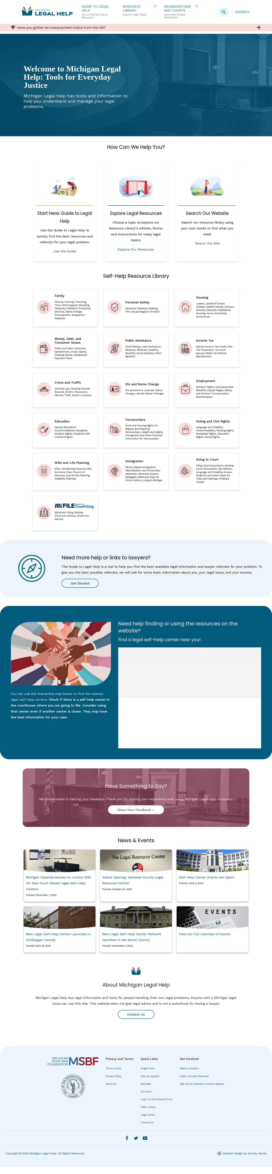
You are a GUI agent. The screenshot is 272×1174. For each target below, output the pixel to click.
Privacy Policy (113, 1083)
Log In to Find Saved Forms (156, 1106)
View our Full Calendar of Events (204, 941)
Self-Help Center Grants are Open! (206, 884)
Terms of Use (113, 1075)
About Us (111, 1091)
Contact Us (136, 1021)
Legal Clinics (148, 1122)
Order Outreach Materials (194, 1083)
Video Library (148, 1114)
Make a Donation (189, 1075)
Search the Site (207, 243)
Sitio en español (150, 1083)
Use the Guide (64, 251)
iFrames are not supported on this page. (189, 705)
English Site (147, 1075)
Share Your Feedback (136, 817)
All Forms (146, 1098)
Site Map (146, 1091)
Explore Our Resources (136, 249)
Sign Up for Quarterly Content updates (202, 1091)
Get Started (80, 590)
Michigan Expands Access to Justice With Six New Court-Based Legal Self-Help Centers (58, 890)
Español (242, 12)
